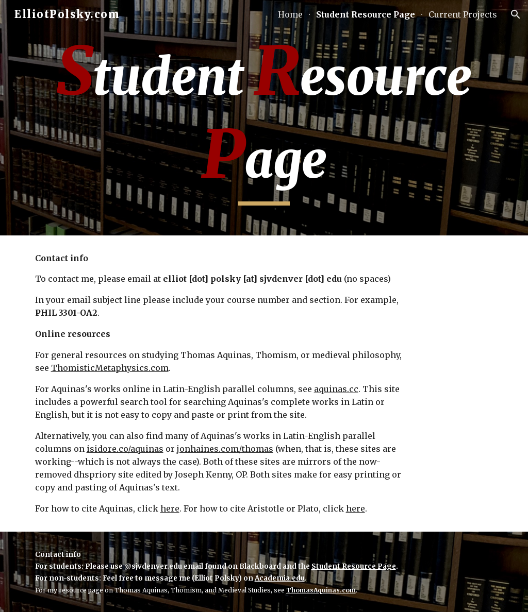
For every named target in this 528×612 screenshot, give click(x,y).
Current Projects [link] (462, 14)
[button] (515, 14)
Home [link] (290, 14)
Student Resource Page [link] (365, 14)
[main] (264, 118)
